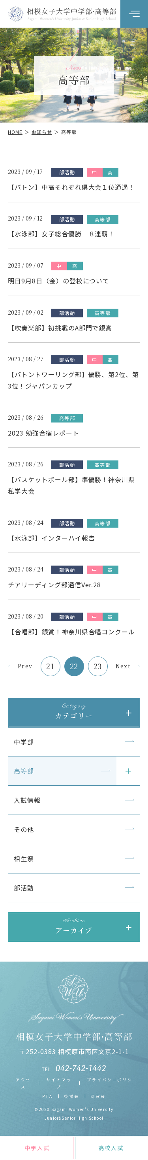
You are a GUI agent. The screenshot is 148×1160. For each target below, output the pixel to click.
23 (98, 666)
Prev (25, 666)
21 (50, 666)
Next (123, 666)
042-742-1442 (81, 1068)
